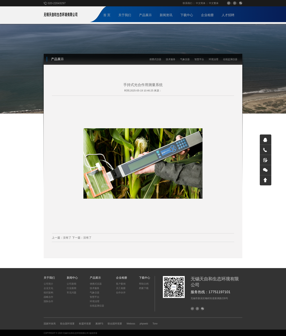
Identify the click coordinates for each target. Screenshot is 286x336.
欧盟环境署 (85, 323)
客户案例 (121, 283)
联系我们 (187, 3)
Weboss (131, 323)
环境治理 (213, 59)
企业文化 (48, 287)
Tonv (155, 323)
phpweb (144, 323)
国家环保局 (50, 323)
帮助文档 (144, 283)
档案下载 (144, 287)
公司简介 (48, 283)
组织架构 (48, 292)
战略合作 (48, 296)
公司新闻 (71, 283)
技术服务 (170, 59)
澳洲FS (99, 323)
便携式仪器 (155, 59)
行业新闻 (71, 287)
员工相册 (121, 287)
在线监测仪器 (230, 59)
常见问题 (71, 292)
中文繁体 (213, 3)
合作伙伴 (121, 292)
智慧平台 (199, 59)
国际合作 (48, 300)
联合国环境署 (67, 323)
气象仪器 (185, 59)
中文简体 (200, 3)
